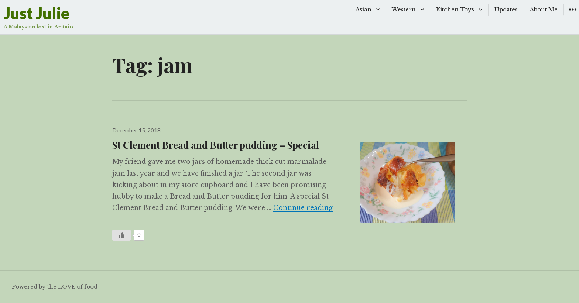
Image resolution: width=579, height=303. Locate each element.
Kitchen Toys (455, 9)
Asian (363, 9)
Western (404, 9)
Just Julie (36, 13)
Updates (506, 9)
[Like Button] (121, 235)
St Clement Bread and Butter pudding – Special (215, 144)
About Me (544, 9)
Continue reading (303, 208)
